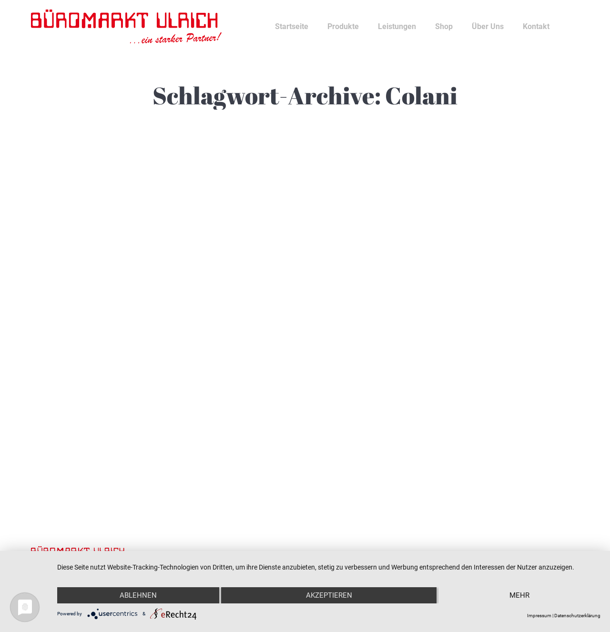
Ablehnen (138, 595)
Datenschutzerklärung (577, 615)
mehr (519, 595)
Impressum (539, 615)
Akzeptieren (329, 595)
